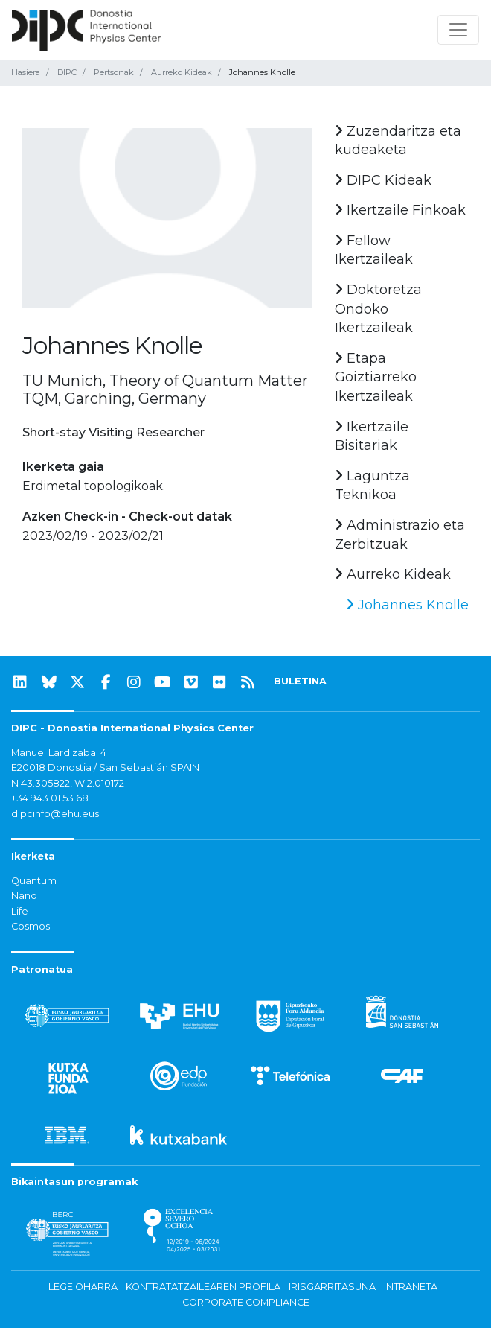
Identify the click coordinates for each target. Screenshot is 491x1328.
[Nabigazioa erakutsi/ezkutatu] (458, 30)
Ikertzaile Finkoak (400, 210)
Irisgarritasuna (332, 1286)
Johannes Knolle (407, 605)
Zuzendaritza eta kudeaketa (398, 141)
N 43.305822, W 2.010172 (67, 783)
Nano (24, 895)
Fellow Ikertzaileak (374, 250)
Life (19, 911)
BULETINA (300, 681)
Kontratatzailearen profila (203, 1286)
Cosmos (30, 926)
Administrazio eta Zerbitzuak (400, 535)
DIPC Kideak (383, 180)
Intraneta (410, 1286)
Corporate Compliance (245, 1302)
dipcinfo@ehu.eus (55, 813)
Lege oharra (83, 1286)
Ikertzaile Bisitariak (371, 436)
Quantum (34, 880)
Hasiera (25, 72)
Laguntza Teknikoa (372, 485)
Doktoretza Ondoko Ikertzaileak (378, 309)
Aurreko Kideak (181, 72)
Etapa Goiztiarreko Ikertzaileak (376, 377)
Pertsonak (114, 72)
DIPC (67, 72)
